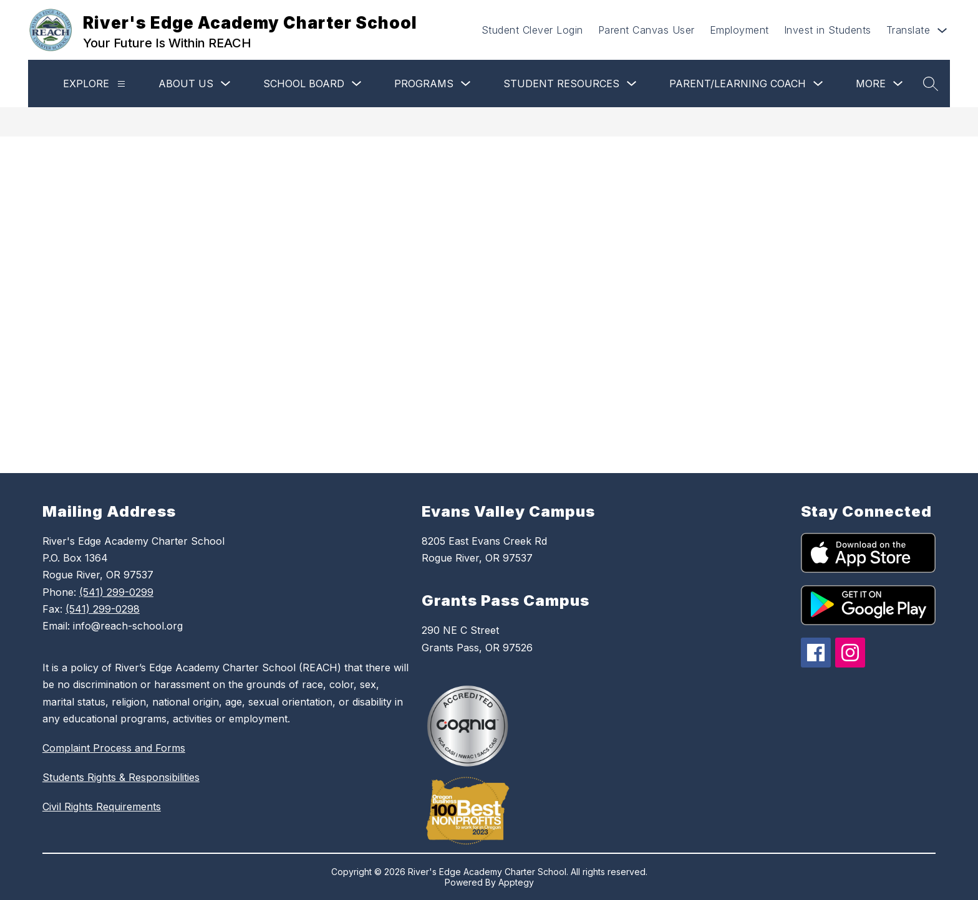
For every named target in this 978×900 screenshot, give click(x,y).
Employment (739, 30)
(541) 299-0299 (116, 592)
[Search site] (930, 83)
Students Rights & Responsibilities (121, 777)
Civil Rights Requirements (101, 806)
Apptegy (516, 882)
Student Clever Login (532, 30)
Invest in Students (827, 30)
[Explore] (121, 83)
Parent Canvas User (646, 30)
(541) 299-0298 (102, 609)
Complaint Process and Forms (113, 748)
